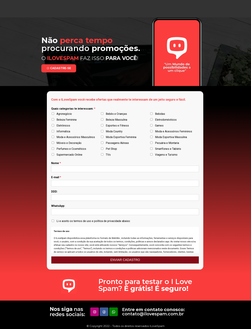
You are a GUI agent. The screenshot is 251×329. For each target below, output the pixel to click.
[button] (50, 68)
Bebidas (160, 113)
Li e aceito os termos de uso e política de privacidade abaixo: (93, 221)
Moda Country (114, 131)
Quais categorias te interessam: (73, 108)
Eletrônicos (63, 125)
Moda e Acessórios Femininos (173, 131)
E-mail (56, 177)
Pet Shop (111, 148)
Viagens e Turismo (166, 154)
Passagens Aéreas (117, 143)
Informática (63, 131)
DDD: (54, 191)
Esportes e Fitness (117, 125)
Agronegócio (64, 113)
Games (159, 125)
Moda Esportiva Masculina (171, 137)
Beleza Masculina (116, 119)
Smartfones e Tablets (168, 148)
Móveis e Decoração (69, 143)
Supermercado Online (69, 154)
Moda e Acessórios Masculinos (76, 137)
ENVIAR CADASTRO (125, 260)
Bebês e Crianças (116, 113)
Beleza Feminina (66, 119)
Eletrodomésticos (166, 119)
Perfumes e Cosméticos (71, 148)
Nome (56, 163)
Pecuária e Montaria (167, 143)
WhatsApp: (58, 205)
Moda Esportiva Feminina (121, 137)
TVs (108, 154)
